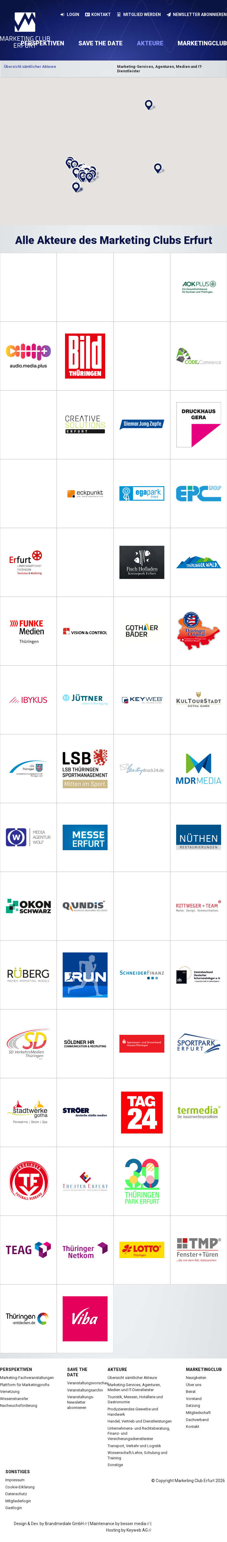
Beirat (191, 1391)
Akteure (150, 43)
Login (69, 14)
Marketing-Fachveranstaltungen (27, 1377)
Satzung (193, 1405)
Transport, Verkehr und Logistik (134, 1446)
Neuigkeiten (196, 1377)
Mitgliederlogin (18, 1501)
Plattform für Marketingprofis (24, 1385)
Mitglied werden (139, 14)
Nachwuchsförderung (18, 1405)
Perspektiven (16, 1369)
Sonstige (115, 1465)
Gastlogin (13, 1508)
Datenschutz (16, 1494)
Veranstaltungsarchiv (85, 1390)
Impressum (15, 1480)
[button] (149, 105)
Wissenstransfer (14, 1398)
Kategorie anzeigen (57, 69)
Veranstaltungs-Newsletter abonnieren (80, 1402)
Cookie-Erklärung (20, 1487)
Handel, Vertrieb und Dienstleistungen (140, 1421)
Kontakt (98, 14)
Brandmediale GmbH (66, 1523)
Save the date (100, 43)
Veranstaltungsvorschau (87, 1383)
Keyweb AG (139, 1530)
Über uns (193, 1385)
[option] (57, 69)
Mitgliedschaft (198, 1412)
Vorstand (194, 1398)
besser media (135, 1523)
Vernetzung (10, 1391)
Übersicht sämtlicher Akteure (132, 1377)
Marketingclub (204, 1369)
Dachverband (197, 1420)
